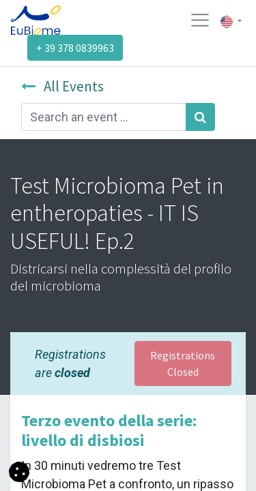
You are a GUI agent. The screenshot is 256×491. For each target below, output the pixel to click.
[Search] (200, 117)
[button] (19, 471)
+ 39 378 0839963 (75, 48)
